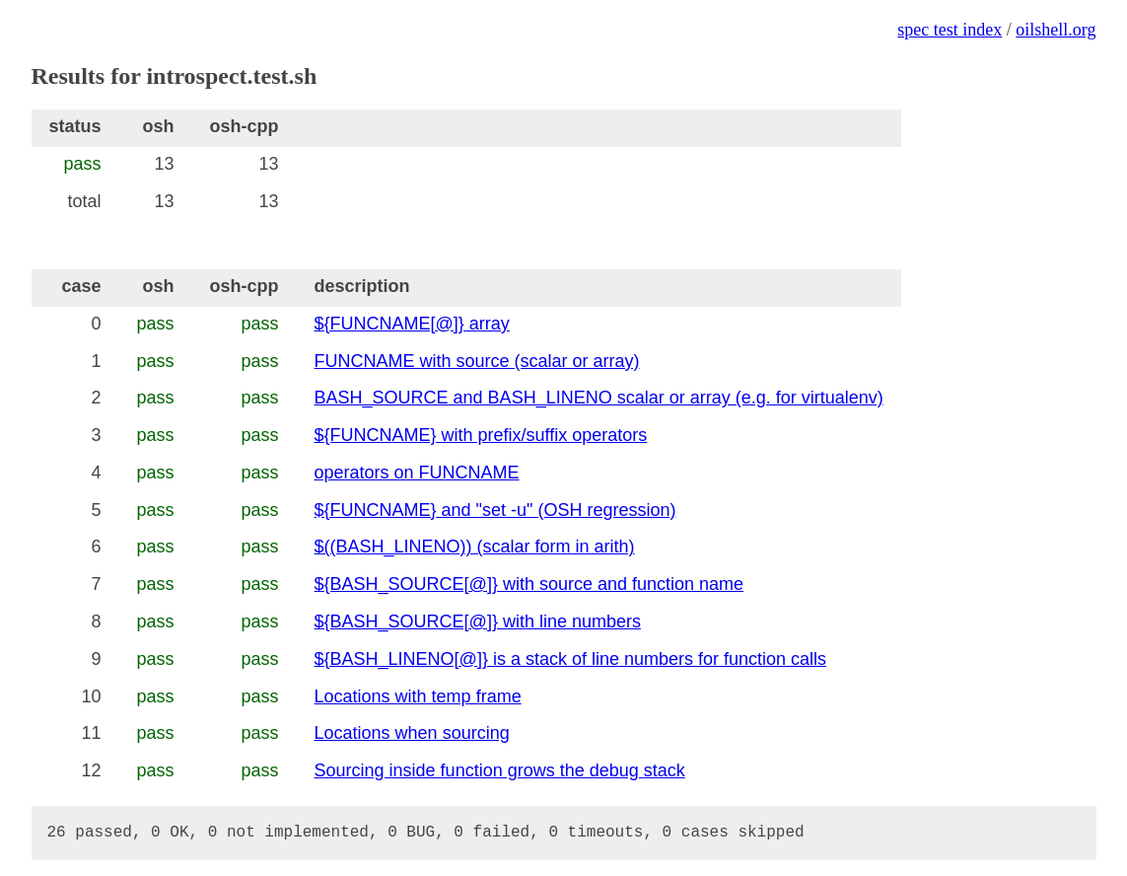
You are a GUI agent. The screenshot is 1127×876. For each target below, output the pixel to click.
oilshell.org (1055, 29)
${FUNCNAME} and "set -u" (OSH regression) (495, 510)
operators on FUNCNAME (417, 472)
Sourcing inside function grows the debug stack (500, 770)
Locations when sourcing (412, 733)
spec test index (949, 29)
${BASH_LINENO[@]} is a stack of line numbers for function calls (571, 659)
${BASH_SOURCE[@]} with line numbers (478, 621)
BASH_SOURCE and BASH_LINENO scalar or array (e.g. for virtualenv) (599, 397)
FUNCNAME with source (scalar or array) (477, 361)
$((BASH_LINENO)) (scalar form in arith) (475, 546)
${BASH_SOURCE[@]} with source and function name (529, 584)
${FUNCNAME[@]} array (412, 323)
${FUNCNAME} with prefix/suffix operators (481, 435)
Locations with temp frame (418, 696)
